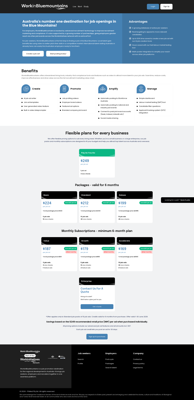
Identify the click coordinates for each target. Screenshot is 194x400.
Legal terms (138, 368)
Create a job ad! (33, 54)
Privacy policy (138, 363)
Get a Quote (97, 307)
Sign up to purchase (97, 336)
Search (81, 359)
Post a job (109, 359)
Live (74, 7)
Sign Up (166, 6)
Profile (80, 363)
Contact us (137, 359)
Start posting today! (58, 54)
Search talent (111, 368)
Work (80, 7)
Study (86, 7)
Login (153, 6)
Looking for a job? (177, 200)
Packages (109, 363)
